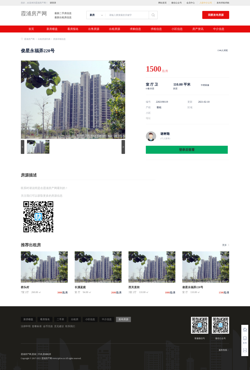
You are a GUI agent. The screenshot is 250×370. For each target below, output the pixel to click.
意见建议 (59, 326)
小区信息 (177, 29)
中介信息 (218, 29)
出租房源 (114, 29)
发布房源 (123, 319)
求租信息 (156, 29)
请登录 (53, 3)
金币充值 (48, 326)
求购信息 (135, 29)
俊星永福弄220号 (192, 287)
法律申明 (26, 326)
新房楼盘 (52, 29)
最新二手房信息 (63, 13)
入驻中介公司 (205, 3)
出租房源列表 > (45, 39)
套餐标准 (37, 326)
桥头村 (25, 287)
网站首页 (162, 3)
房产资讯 (198, 29)
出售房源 (93, 29)
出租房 (74, 319)
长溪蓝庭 (80, 287)
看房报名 (72, 29)
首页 (31, 29)
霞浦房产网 (34, 13)
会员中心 (190, 3)
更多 (225, 245)
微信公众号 (176, 3)
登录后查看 (187, 149)
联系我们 (70, 326)
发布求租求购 (223, 3)
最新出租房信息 (63, 17)
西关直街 (134, 287)
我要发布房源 (216, 15)
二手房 (60, 319)
